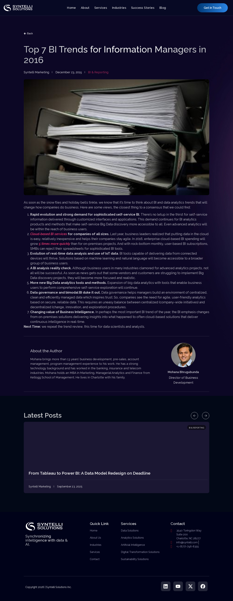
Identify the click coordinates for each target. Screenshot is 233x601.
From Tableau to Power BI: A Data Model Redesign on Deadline (89, 473)
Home (71, 7)
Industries (119, 7)
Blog (162, 7)
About (85, 7)
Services (100, 7)
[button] (194, 415)
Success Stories (142, 7)
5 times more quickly (54, 244)
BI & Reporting (98, 72)
